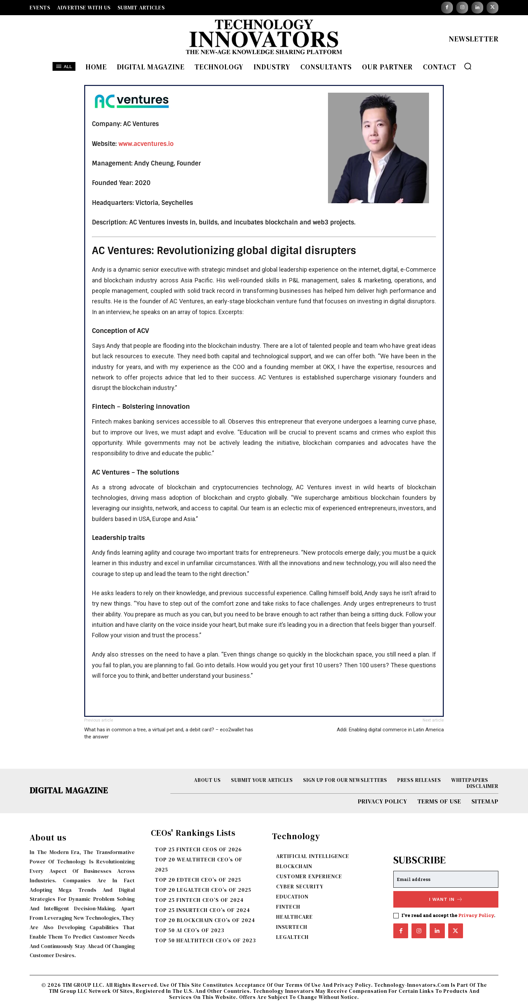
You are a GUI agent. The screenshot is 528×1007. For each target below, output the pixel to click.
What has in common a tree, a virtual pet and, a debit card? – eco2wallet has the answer (168, 733)
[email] (445, 879)
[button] (468, 66)
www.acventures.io (146, 144)
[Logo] (264, 39)
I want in (446, 899)
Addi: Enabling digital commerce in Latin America (390, 730)
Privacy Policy (476, 915)
